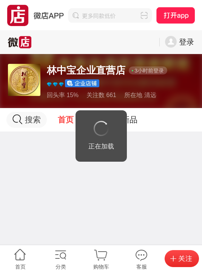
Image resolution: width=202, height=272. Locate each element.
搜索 (26, 119)
